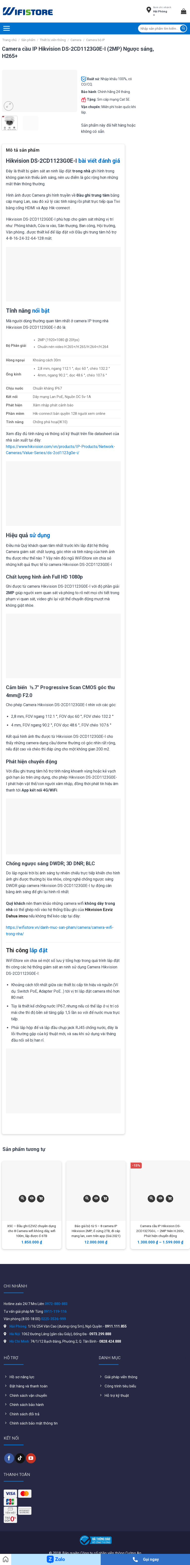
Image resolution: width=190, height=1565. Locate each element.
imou (23, 916)
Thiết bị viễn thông (53, 40)
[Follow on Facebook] (9, 1458)
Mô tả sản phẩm (23, 150)
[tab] (23, 152)
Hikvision (93, 909)
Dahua (12, 916)
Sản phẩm (28, 40)
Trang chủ (9, 40)
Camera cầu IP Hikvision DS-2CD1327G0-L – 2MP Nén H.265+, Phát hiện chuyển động (160, 1231)
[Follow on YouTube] (31, 1458)
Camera (76, 40)
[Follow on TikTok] (20, 1458)
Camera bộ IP (95, 40)
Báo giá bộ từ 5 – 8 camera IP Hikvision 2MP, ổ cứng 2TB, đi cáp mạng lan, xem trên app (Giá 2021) (95, 1231)
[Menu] (6, 28)
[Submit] (183, 28)
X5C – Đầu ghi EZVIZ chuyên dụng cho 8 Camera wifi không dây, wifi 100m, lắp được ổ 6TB (31, 1231)
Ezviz (108, 909)
